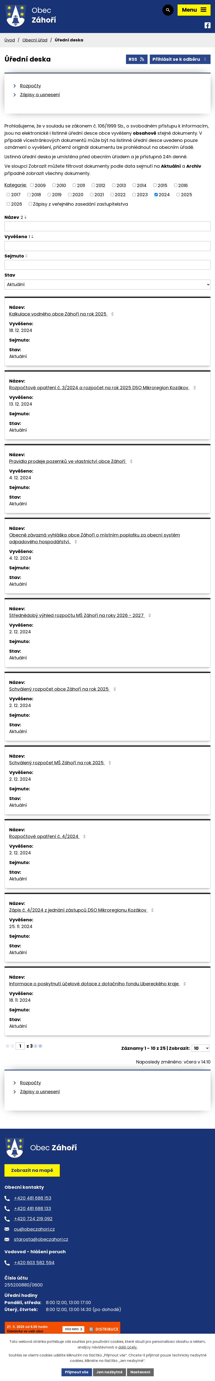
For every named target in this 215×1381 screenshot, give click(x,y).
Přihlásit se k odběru (180, 59)
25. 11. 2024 (20, 926)
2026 (16, 204)
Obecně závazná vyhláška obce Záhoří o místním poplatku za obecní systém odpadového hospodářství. (94, 538)
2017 (16, 195)
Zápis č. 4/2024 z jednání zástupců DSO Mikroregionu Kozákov (82, 910)
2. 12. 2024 (20, 632)
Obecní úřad (34, 40)
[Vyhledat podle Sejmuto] (107, 265)
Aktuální (18, 356)
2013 (121, 185)
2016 (183, 185)
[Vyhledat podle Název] (107, 226)
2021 (99, 195)
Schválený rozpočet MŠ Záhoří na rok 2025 (61, 763)
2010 (61, 185)
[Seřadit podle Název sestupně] (26, 218)
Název (13, 217)
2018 (36, 195)
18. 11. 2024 (20, 1000)
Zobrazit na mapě (32, 1170)
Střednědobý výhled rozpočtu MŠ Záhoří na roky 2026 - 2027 (81, 615)
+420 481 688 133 (32, 1208)
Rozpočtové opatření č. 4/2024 (48, 836)
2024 (164, 195)
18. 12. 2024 (20, 330)
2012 (100, 185)
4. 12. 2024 (20, 478)
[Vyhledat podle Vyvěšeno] (107, 246)
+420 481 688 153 (32, 1198)
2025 (186, 195)
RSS (137, 59)
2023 (142, 195)
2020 (77, 195)
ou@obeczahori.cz (34, 1229)
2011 (81, 185)
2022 (120, 195)
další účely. (127, 1347)
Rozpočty (30, 86)
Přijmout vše (77, 1372)
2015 (162, 185)
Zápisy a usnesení (40, 95)
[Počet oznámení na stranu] (201, 1048)
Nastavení (140, 1372)
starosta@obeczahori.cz (41, 1239)
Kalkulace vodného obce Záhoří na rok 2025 (62, 314)
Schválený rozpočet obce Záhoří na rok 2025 (63, 689)
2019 (56, 195)
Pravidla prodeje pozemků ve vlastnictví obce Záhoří (71, 461)
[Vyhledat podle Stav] (107, 284)
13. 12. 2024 (20, 404)
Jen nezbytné (109, 1372)
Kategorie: (15, 185)
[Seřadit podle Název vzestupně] (26, 216)
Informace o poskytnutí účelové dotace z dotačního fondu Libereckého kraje (98, 984)
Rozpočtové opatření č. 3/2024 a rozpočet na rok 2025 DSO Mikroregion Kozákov (103, 388)
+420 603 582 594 (34, 1262)
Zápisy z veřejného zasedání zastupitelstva (80, 204)
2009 (40, 185)
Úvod (9, 40)
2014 (142, 185)
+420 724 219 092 (33, 1219)
